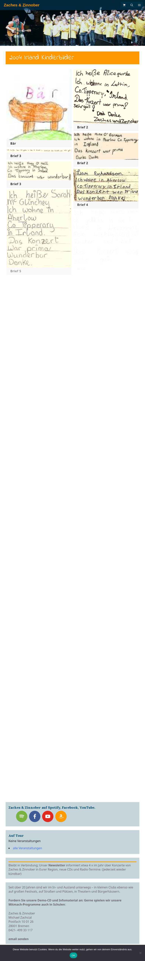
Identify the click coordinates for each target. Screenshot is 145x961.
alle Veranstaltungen (27, 848)
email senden (18, 939)
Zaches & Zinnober (21, 5)
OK (73, 955)
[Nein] (140, 953)
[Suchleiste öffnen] (132, 5)
